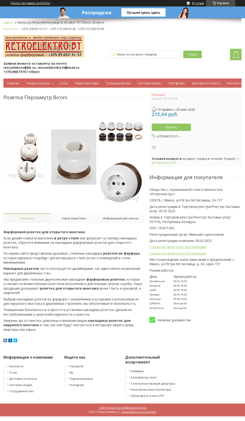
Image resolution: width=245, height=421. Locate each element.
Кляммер (137, 371)
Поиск (192, 54)
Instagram (77, 385)
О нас (64, 83)
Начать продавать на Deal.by (30, 3)
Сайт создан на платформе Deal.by (122, 408)
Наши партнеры (87, 83)
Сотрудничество (118, 83)
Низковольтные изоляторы (151, 389)
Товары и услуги (38, 83)
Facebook (77, 366)
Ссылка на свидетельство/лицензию (177, 247)
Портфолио (176, 83)
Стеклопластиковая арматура (153, 383)
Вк (71, 372)
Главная (13, 83)
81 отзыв (198, 3)
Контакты (234, 83)
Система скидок (149, 83)
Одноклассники (81, 379)
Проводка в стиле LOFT (147, 396)
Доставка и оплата (206, 83)
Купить (171, 127)
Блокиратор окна (143, 377)
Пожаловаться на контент (138, 412)
